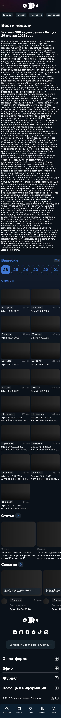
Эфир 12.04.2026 (40, 311)
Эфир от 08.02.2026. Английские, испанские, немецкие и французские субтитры (14, 451)
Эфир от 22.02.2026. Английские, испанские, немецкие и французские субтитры (14, 421)
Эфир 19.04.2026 (10, 311)
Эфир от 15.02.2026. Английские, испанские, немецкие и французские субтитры (44, 421)
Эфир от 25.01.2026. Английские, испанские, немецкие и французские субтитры (14, 480)
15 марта (5, 549)
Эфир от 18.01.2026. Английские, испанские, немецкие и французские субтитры (44, 480)
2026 (13, 280)
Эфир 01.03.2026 (40, 391)
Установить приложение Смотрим (30, 644)
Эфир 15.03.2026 (40, 364)
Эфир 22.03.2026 (10, 364)
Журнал (30, 678)
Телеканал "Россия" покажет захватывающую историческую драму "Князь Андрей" (18, 555)
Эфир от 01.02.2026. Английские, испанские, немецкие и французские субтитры (44, 451)
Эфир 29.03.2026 (40, 337)
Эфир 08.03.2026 (10, 391)
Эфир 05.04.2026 (10, 337)
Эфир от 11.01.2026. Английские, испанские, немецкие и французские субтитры (14, 509)
